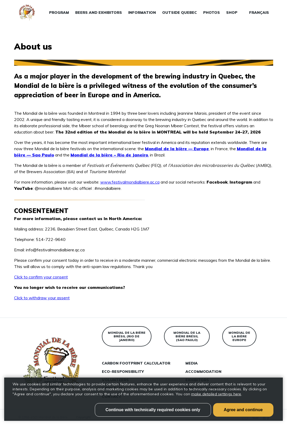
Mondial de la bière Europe (239, 336)
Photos (211, 12)
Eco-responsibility (123, 371)
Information (142, 12)
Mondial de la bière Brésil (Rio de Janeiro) (126, 336)
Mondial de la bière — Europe (177, 148)
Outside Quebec (179, 12)
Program (59, 12)
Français (259, 12)
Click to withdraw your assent (42, 297)
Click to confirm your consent (41, 277)
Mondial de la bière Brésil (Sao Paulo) (186, 336)
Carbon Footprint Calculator (136, 363)
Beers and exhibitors (98, 12)
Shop (231, 12)
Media (191, 363)
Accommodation (203, 371)
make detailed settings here (216, 394)
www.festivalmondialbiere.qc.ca (130, 182)
